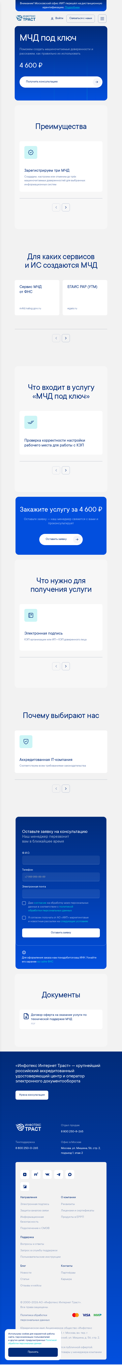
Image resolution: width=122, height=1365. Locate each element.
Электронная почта (34, 886)
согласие (40, 903)
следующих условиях (76, 921)
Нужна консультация (32, 1095)
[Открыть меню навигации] (102, 18)
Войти (59, 18)
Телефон (28, 870)
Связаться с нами (80, 18)
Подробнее (72, 7)
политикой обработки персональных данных (59, 910)
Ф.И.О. (26, 853)
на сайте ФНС (45, 962)
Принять (33, 1352)
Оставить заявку (61, 933)
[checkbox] (24, 903)
